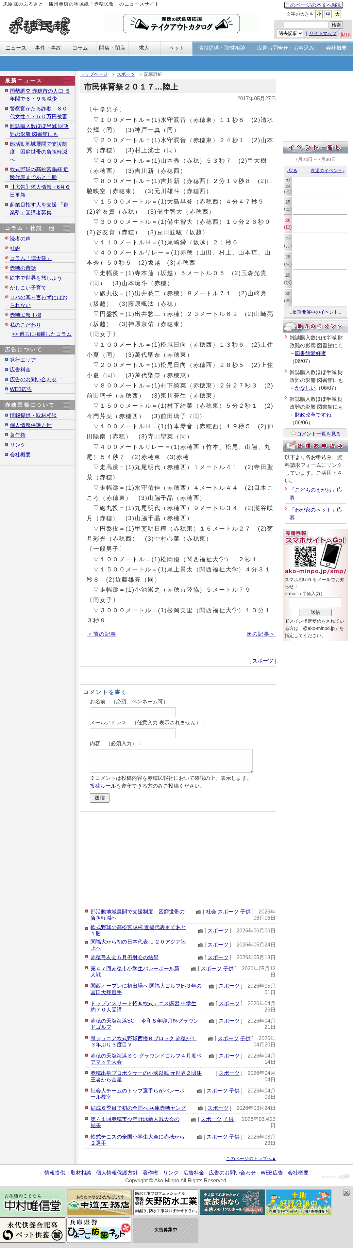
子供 (245, 911)
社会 (211, 911)
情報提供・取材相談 (33, 415)
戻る (291, 170)
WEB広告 (21, 389)
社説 (15, 248)
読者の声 (20, 238)
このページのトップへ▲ (251, 1158)
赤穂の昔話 (23, 268)
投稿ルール (103, 786)
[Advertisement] (178, 859)
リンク (17, 445)
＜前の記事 (101, 634)
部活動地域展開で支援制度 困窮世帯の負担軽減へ (38, 151)
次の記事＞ (261, 634)
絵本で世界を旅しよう (36, 278)
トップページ (94, 74)
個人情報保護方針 (31, 425)
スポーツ (126, 74)
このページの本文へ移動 (314, 5)
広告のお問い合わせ (33, 379)
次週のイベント (328, 170)
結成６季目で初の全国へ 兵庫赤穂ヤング (138, 1108)
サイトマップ (323, 33)
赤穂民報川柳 (25, 315)
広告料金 (20, 369)
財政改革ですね (313, 415)
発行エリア (23, 360)
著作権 (17, 435)
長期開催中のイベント (315, 312)
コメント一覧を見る (315, 433)
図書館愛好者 (310, 353)
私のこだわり (25, 325)
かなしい (305, 388)
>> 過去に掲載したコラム (42, 334)
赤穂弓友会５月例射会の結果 (125, 957)
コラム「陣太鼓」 (31, 258)
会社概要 (20, 454)
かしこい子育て (28, 287)
